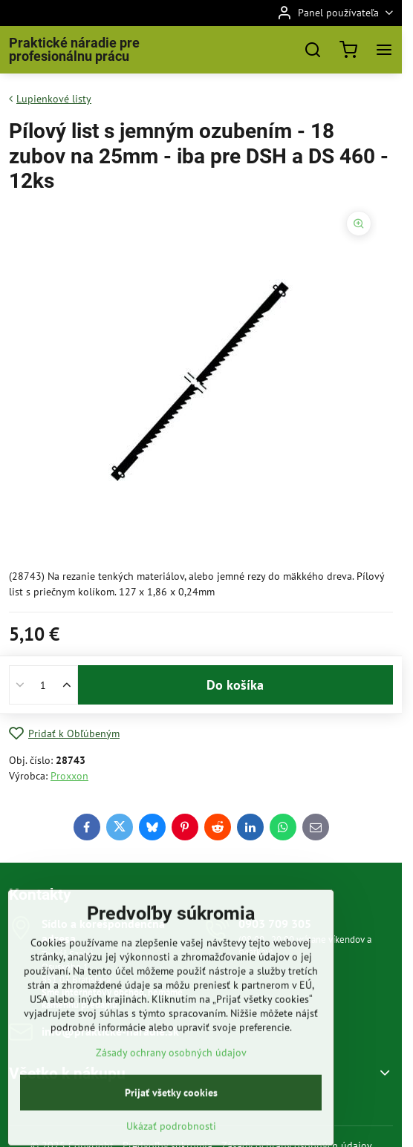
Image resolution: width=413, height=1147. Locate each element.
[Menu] (384, 50)
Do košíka (235, 684)
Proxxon (69, 775)
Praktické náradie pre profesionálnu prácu (74, 49)
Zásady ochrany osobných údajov (171, 1090)
